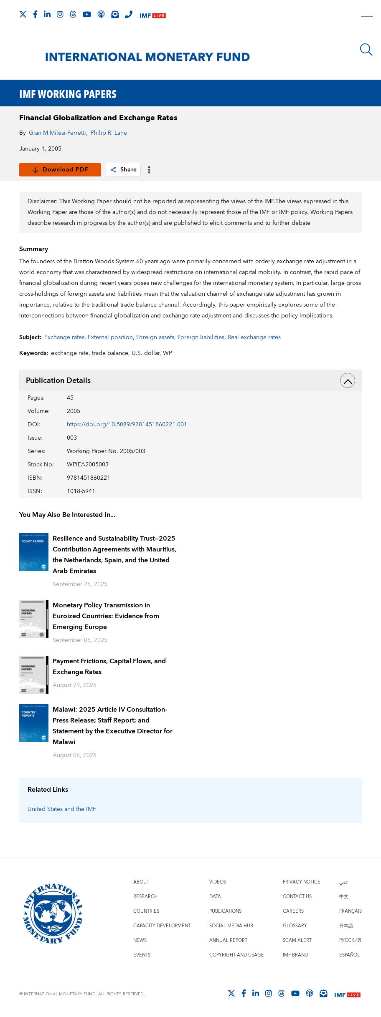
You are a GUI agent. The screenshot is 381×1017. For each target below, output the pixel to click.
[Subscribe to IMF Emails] (115, 14)
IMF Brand (295, 955)
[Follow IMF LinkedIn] (47, 14)
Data (215, 897)
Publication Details (190, 380)
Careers (293, 911)
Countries (146, 911)
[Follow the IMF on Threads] (73, 14)
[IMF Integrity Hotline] (128, 14)
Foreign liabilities (201, 337)
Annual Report (228, 940)
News (140, 940)
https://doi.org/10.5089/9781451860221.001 (127, 425)
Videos (217, 882)
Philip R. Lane (109, 133)
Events (141, 955)
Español (349, 955)
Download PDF (60, 170)
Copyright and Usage (236, 955)
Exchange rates (64, 337)
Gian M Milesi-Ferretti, (58, 133)
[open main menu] (367, 17)
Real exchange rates (254, 337)
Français (350, 911)
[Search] (366, 49)
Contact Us (297, 897)
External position (110, 337)
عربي (343, 882)
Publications (225, 911)
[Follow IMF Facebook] (35, 14)
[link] (113, 170)
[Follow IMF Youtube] (87, 14)
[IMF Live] (153, 14)
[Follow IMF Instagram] (60, 14)
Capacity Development (161, 926)
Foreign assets (155, 337)
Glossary (295, 926)
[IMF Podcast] (101, 14)
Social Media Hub (231, 926)
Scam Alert (297, 940)
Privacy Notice (301, 882)
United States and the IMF (62, 809)
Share (123, 170)
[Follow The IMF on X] (23, 14)
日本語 (346, 926)
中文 (343, 897)
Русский (350, 940)
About (141, 882)
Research (145, 897)
